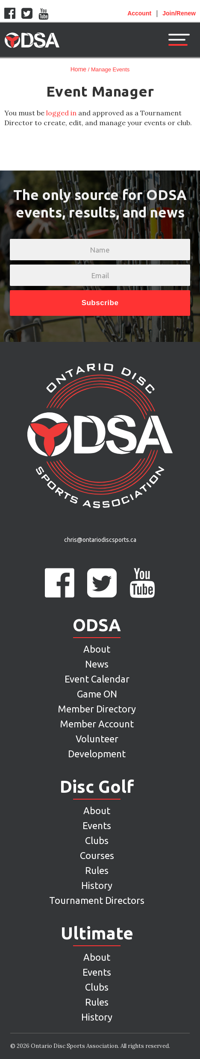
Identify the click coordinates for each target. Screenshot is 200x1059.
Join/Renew (179, 13)
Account (139, 13)
